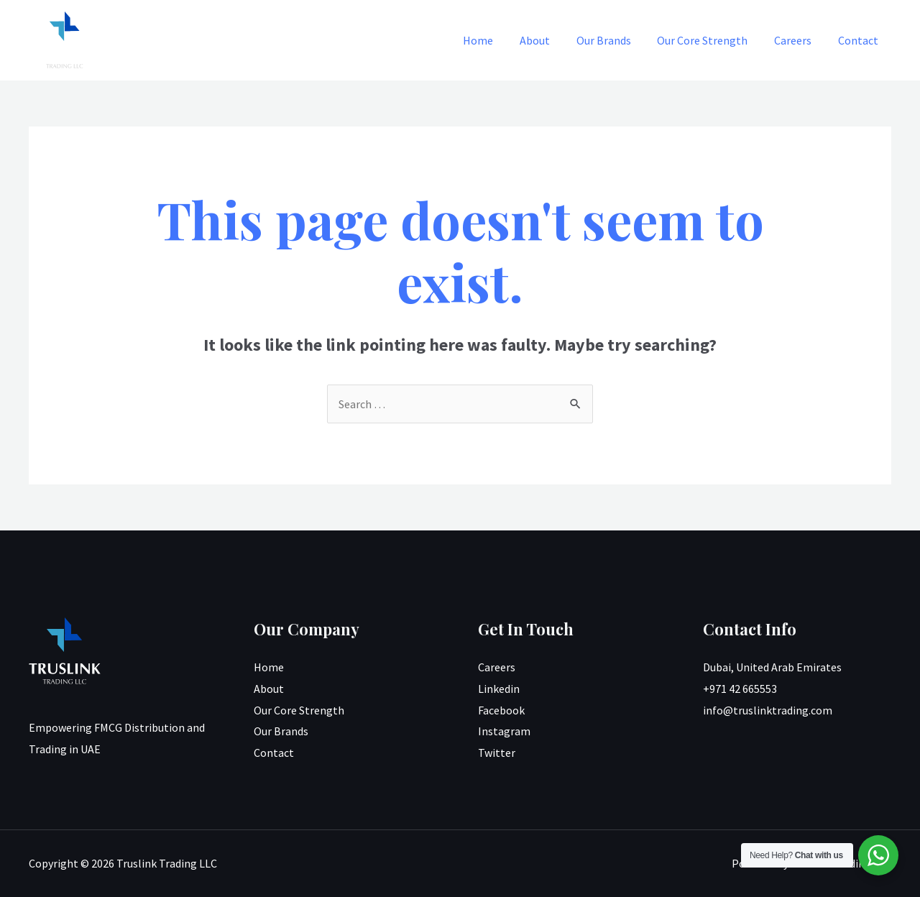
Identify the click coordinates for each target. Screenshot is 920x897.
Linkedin (499, 688)
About (550, 40)
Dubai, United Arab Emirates (772, 667)
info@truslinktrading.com (767, 710)
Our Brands (615, 40)
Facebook (501, 710)
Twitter (496, 752)
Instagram (504, 731)
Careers (797, 40)
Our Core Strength (711, 40)
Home (497, 40)
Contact (860, 40)
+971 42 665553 (740, 688)
